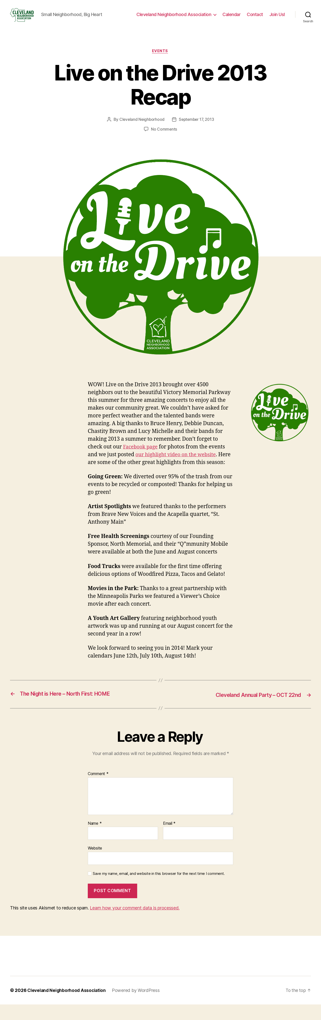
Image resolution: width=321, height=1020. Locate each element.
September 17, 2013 (197, 127)
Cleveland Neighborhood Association (173, 18)
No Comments (164, 137)
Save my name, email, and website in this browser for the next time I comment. (159, 889)
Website (95, 863)
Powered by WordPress (138, 1005)
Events (160, 59)
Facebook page (141, 454)
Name (95, 839)
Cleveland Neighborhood (141, 127)
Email (169, 839)
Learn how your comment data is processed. (134, 923)
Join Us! (277, 18)
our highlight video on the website (178, 462)
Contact (255, 18)
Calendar (231, 18)
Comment (98, 789)
